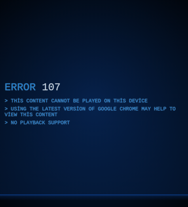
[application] (94, 103)
